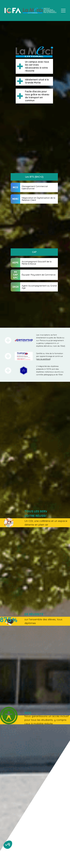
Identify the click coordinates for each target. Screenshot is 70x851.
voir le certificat (43, 359)
